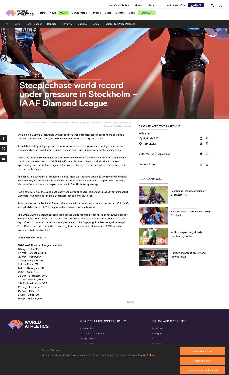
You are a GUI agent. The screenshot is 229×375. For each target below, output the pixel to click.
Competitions (79, 12)
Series (95, 23)
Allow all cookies (202, 336)
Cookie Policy (146, 339)
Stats (108, 12)
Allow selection (202, 345)
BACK (130, 302)
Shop (132, 12)
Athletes (96, 12)
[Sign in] (220, 5)
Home (42, 12)
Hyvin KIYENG (151, 138)
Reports (51, 23)
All (7, 23)
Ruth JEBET (149, 143)
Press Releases (33, 23)
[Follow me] (140, 138)
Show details (167, 368)
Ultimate (120, 12)
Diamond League (148, 164)
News (53, 12)
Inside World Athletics (119, 5)
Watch (63, 12)
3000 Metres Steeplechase (154, 153)
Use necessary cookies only (202, 354)
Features (82, 23)
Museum (139, 5)
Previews (67, 23)
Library (151, 5)
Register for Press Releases (119, 23)
